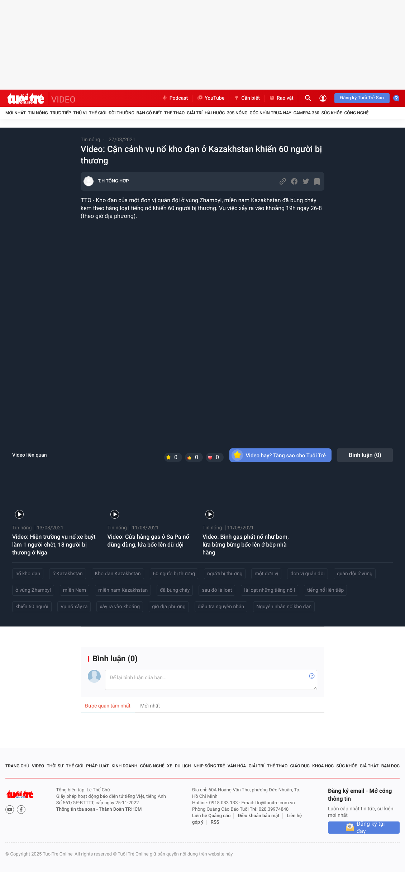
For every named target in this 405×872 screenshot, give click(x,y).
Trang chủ (17, 765)
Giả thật (369, 765)
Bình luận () (365, 455)
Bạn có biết (149, 112)
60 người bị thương (174, 574)
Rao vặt (281, 98)
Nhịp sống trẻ (209, 765)
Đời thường (121, 112)
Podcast (175, 98)
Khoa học (323, 765)
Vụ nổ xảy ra (74, 607)
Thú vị (80, 112)
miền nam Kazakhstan (123, 590)
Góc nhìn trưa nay (270, 112)
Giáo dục (300, 765)
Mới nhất (15, 112)
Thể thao (174, 112)
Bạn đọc (390, 765)
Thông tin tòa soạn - (77, 809)
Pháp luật (97, 765)
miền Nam (74, 590)
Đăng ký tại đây (371, 827)
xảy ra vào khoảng (120, 607)
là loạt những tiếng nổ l (269, 590)
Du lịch (183, 765)
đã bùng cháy (175, 590)
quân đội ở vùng (354, 574)
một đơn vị (266, 574)
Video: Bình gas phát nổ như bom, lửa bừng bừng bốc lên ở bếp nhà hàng (245, 544)
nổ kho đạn (27, 574)
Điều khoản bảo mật (259, 816)
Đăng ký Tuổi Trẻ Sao (362, 98)
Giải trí (194, 112)
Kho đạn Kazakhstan (118, 574)
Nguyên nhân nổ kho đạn (283, 607)
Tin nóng (38, 112)
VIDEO (63, 100)
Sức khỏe (331, 112)
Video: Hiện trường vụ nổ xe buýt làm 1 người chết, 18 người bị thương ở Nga (54, 544)
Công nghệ (356, 112)
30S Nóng (237, 112)
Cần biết (246, 98)
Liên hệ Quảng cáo (211, 816)
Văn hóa (237, 765)
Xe (169, 765)
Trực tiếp (60, 112)
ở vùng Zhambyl (33, 590)
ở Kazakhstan (67, 574)
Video (38, 765)
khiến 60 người (31, 607)
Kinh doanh (124, 765)
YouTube (210, 98)
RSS (215, 822)
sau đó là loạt (217, 590)
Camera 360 (306, 112)
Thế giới (97, 112)
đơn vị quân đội (307, 574)
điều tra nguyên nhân (221, 607)
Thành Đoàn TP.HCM (120, 809)
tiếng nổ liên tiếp (325, 590)
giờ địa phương (168, 607)
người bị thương (224, 574)
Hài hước (215, 112)
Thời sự (55, 765)
